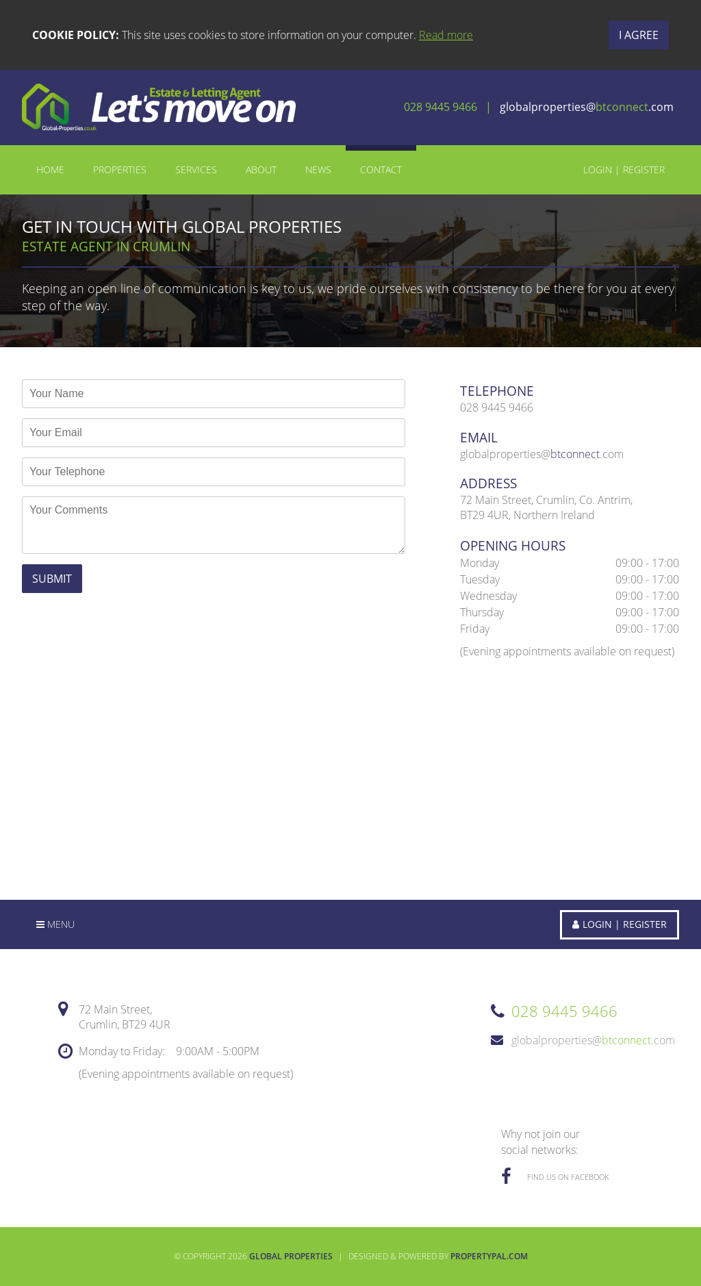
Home (50, 169)
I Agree (639, 34)
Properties (119, 169)
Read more (446, 34)
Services (196, 169)
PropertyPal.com (489, 1256)
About (261, 169)
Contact (381, 169)
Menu (55, 924)
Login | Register (624, 169)
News (318, 169)
